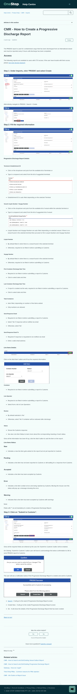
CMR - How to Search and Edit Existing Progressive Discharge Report (26, 664)
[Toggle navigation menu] (69, 4)
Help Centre (7, 13)
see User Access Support (17, 63)
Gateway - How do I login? (12, 668)
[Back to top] (8, 617)
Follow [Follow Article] (69, 40)
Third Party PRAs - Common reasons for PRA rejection (21, 672)
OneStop (7, 688)
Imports (28, 13)
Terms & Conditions (18, 688)
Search (10, 601)
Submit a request (46, 644)
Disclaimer (51, 688)
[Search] (58, 13)
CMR (22, 13)
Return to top (9, 650)
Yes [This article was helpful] (33, 634)
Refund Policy (41, 688)
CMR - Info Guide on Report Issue (15, 675)
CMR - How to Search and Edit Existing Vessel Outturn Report (24, 660)
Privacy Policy (31, 688)
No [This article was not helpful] (44, 634)
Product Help (15, 13)
